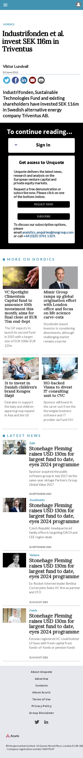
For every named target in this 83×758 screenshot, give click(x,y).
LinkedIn (46, 722)
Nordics (8, 24)
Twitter (36, 722)
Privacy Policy (41, 706)
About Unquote (41, 672)
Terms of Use (41, 699)
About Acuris (41, 692)
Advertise (41, 679)
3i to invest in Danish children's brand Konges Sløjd (21, 389)
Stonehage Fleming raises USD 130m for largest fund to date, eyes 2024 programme (54, 456)
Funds (33, 610)
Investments (37, 500)
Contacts (41, 685)
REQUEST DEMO (43, 204)
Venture (34, 555)
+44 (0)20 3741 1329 (39, 236)
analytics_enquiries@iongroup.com (48, 232)
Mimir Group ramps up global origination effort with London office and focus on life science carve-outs (60, 305)
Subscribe (43, 216)
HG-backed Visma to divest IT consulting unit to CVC (58, 389)
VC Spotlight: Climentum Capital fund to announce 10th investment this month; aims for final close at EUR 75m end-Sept (21, 307)
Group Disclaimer (41, 713)
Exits (32, 443)
